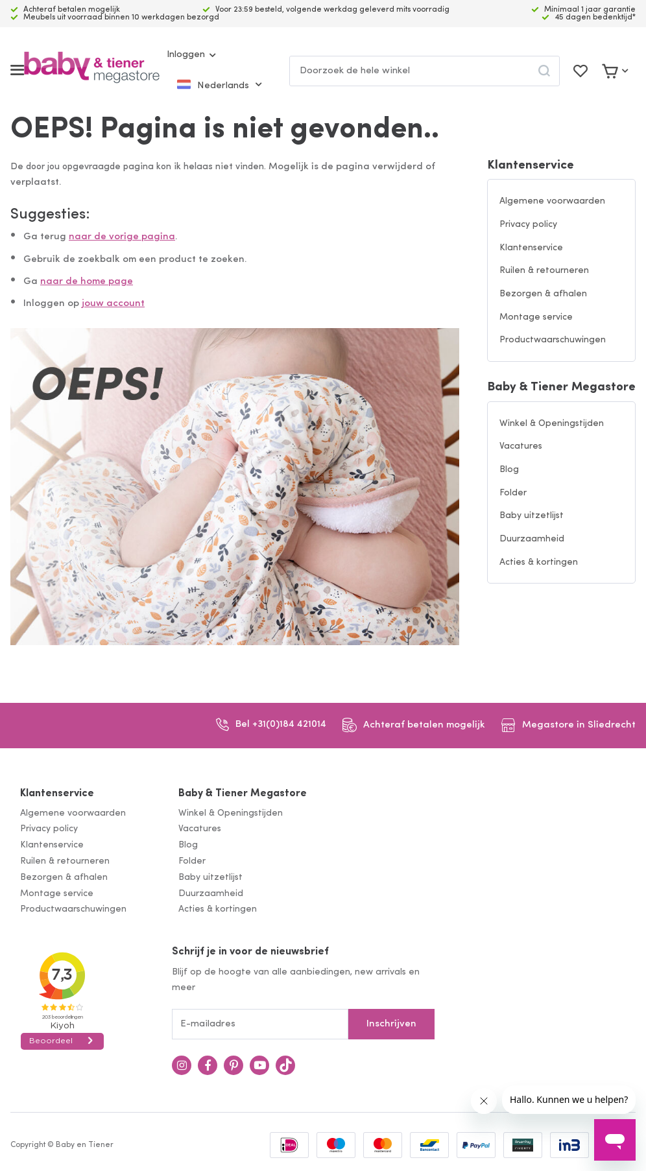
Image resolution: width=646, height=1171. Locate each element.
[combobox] (424, 71)
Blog (509, 470)
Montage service (536, 317)
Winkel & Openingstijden (551, 424)
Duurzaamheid (531, 539)
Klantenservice (530, 166)
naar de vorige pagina (122, 237)
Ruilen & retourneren (544, 271)
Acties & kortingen (538, 562)
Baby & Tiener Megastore (561, 387)
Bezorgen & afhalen (543, 294)
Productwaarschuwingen (552, 340)
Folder (513, 493)
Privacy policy (528, 225)
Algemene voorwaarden (552, 201)
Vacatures (520, 446)
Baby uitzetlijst (531, 516)
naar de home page (86, 282)
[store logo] (92, 70)
